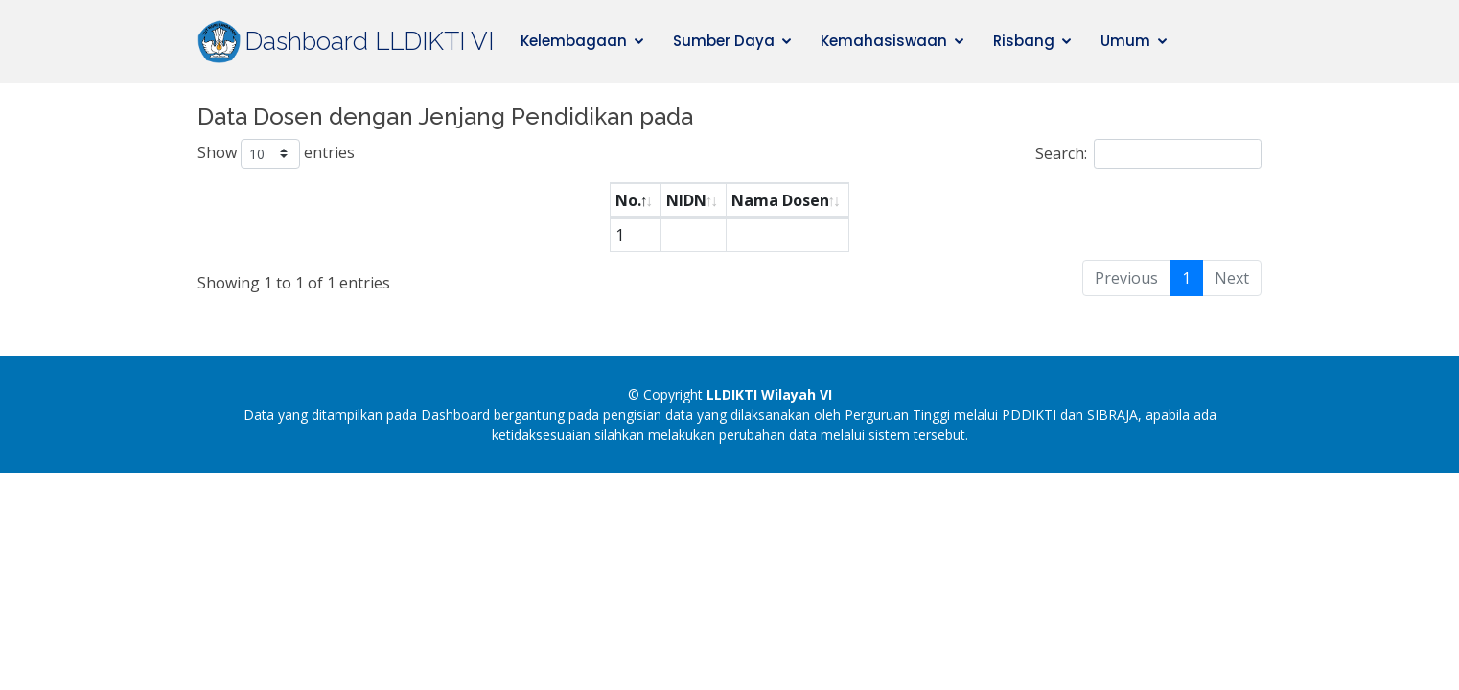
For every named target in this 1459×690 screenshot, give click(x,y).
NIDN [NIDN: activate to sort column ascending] (686, 200)
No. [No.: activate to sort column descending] (628, 200)
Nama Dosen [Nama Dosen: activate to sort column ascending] (780, 200)
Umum (1125, 41)
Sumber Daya (724, 41)
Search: (1148, 154)
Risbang (1023, 41)
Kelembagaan (574, 41)
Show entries (276, 154)
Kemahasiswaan (884, 41)
